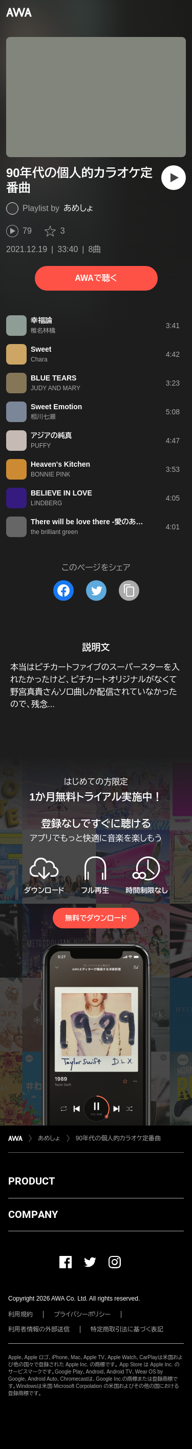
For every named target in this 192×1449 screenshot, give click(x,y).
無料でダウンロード (95, 918)
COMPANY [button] (33, 1214)
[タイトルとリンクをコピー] (129, 590)
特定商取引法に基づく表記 (127, 1329)
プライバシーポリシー (82, 1314)
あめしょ (78, 208)
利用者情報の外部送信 (39, 1329)
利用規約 (20, 1314)
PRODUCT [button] (31, 1181)
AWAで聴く (96, 278)
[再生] (173, 177)
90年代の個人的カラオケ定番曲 (118, 1138)
